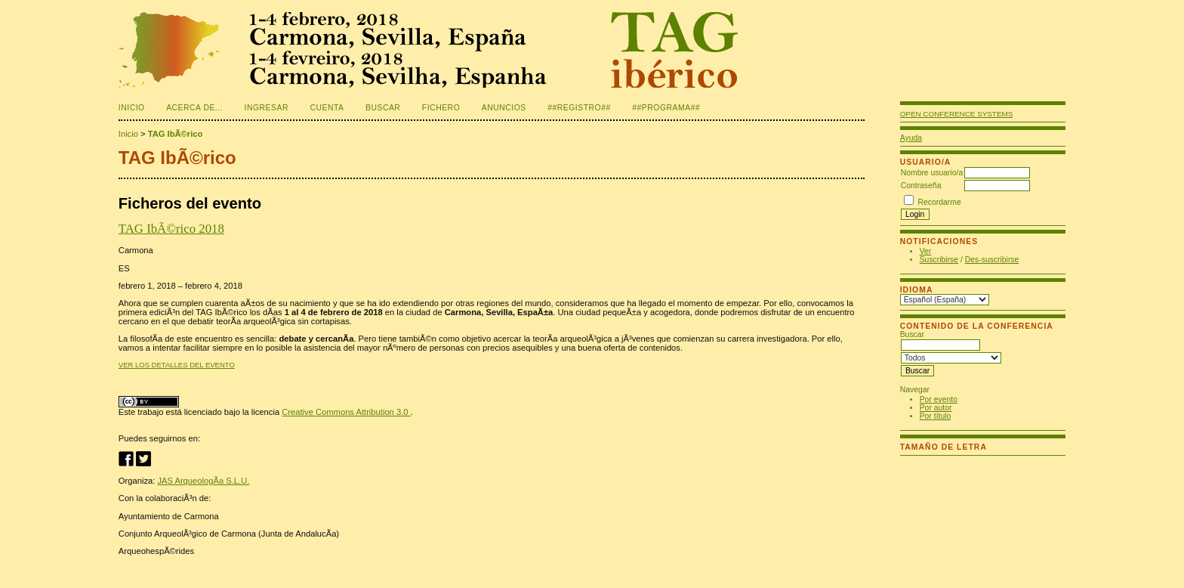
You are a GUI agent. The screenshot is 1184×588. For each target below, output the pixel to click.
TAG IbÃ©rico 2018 (171, 228)
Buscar (382, 108)
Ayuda (911, 138)
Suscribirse (939, 259)
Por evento (938, 399)
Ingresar (266, 108)
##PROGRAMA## (666, 108)
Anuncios (504, 108)
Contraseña (921, 185)
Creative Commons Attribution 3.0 (346, 411)
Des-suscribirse (992, 259)
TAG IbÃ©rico (175, 133)
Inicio (132, 108)
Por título (935, 416)
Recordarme (939, 202)
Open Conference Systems (956, 114)
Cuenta (327, 108)
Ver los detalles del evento (177, 365)
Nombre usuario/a (932, 173)
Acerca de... (194, 108)
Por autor (936, 408)
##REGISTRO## (579, 108)
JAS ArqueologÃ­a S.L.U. (203, 480)
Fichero (441, 108)
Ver (926, 251)
